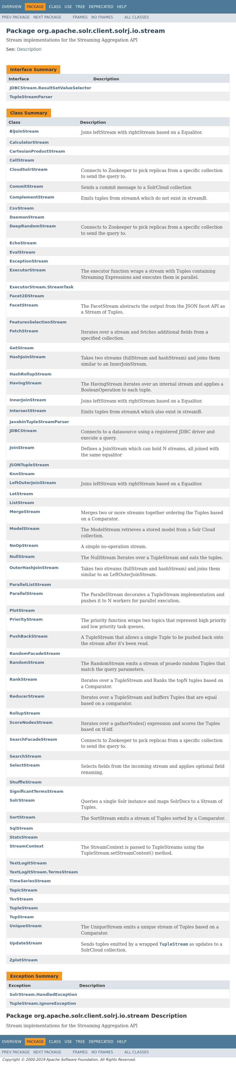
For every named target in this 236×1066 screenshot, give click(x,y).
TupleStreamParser (31, 96)
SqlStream (21, 828)
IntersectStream (28, 410)
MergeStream (25, 511)
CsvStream (22, 208)
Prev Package (16, 17)
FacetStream (24, 305)
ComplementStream (32, 197)
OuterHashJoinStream (34, 567)
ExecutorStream (28, 270)
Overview (12, 7)
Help (122, 7)
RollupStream (25, 713)
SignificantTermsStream (36, 791)
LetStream (21, 493)
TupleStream (24, 908)
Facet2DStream (27, 296)
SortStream (22, 817)
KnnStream (22, 473)
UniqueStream (26, 926)
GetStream (22, 348)
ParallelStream (26, 593)
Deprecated (101, 7)
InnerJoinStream (28, 400)
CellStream (22, 160)
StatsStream (23, 837)
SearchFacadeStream (33, 739)
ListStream (22, 502)
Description (29, 49)
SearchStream (25, 756)
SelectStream (25, 765)
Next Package (47, 17)
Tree (80, 7)
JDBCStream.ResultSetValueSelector (50, 88)
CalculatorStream (29, 142)
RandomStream (27, 662)
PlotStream (22, 610)
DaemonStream (27, 217)
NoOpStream (24, 545)
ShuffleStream (25, 782)
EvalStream (22, 252)
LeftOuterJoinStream (33, 482)
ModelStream (25, 528)
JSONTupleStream (29, 465)
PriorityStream (26, 619)
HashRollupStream (30, 374)
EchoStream (23, 243)
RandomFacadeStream (35, 653)
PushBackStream (29, 636)
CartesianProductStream (37, 151)
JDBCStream (23, 430)
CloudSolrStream (29, 169)
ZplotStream (23, 960)
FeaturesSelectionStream (38, 322)
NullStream (22, 556)
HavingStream (25, 383)
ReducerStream (27, 696)
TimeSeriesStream (30, 881)
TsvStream (21, 899)
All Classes (136, 17)
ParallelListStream (30, 584)
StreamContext (26, 846)
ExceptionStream (29, 261)
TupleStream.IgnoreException (43, 1003)
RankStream (23, 679)
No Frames (102, 17)
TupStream (22, 917)
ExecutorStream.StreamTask (41, 287)
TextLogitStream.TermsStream (44, 872)
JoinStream (22, 447)
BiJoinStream (24, 131)
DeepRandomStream (33, 226)
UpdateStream (26, 943)
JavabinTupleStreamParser (39, 421)
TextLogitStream (28, 863)
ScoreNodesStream (31, 722)
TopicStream (23, 890)
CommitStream (26, 186)
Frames (80, 17)
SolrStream (22, 800)
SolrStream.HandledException (43, 994)
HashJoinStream (27, 357)
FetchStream (24, 331)
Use (68, 7)
